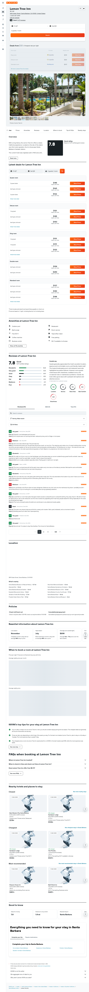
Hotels (18, 957)
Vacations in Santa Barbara (43, 918)
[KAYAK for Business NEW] (3, 35)
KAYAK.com (11, 957)
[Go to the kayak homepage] (11, 3)
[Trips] (3, 40)
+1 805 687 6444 (15, 15)
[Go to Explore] (3, 28)
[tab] (22, 406)
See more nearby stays (79, 762)
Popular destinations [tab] (31, 908)
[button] (3, 3)
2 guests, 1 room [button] (16, 30)
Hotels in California (53, 957)
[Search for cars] (3, 15)
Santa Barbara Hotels (14, 958)
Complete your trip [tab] (17, 908)
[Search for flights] (3, 8)
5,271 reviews (21, 20)
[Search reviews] (49, 413)
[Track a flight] (3, 32)
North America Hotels (27, 957)
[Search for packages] (3, 19)
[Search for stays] (3, 12)
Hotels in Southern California (67, 957)
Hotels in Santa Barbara (66, 918)
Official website (14, 18)
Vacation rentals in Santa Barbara (22, 921)
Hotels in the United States (40, 957)
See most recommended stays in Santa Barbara (72, 834)
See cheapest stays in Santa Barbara (75, 798)
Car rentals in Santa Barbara (20, 918)
